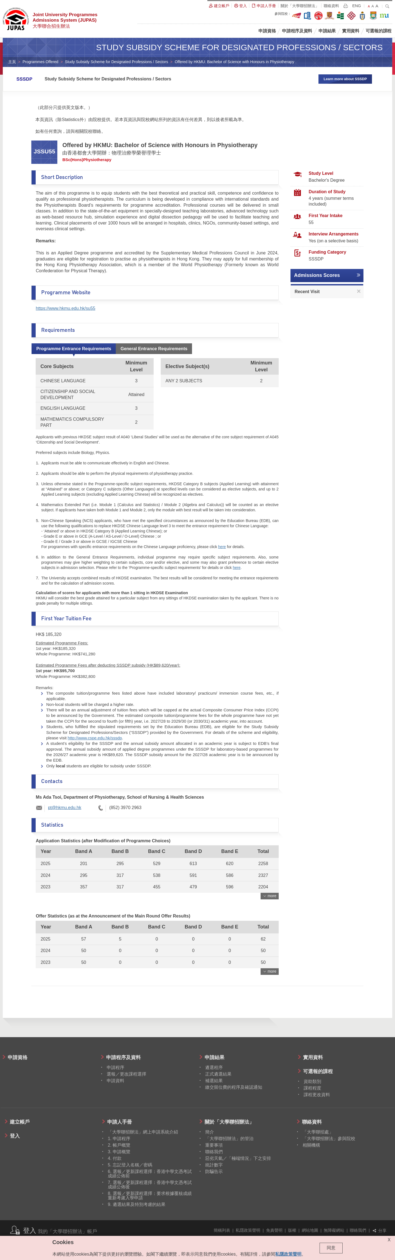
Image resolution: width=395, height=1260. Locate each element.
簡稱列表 (222, 1230)
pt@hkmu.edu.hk (64, 807)
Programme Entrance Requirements (73, 348)
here (222, 547)
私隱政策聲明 (248, 1230)
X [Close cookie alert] (389, 1239)
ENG (356, 6)
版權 (292, 1230)
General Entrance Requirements (153, 348)
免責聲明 (274, 1230)
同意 (331, 1247)
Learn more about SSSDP (345, 79)
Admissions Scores (317, 275)
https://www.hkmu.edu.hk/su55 (65, 308)
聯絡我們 (358, 1230)
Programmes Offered (40, 62)
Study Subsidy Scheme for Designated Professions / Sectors (116, 62)
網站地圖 (310, 1230)
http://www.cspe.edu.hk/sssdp (95, 738)
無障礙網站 (334, 1230)
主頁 (12, 62)
